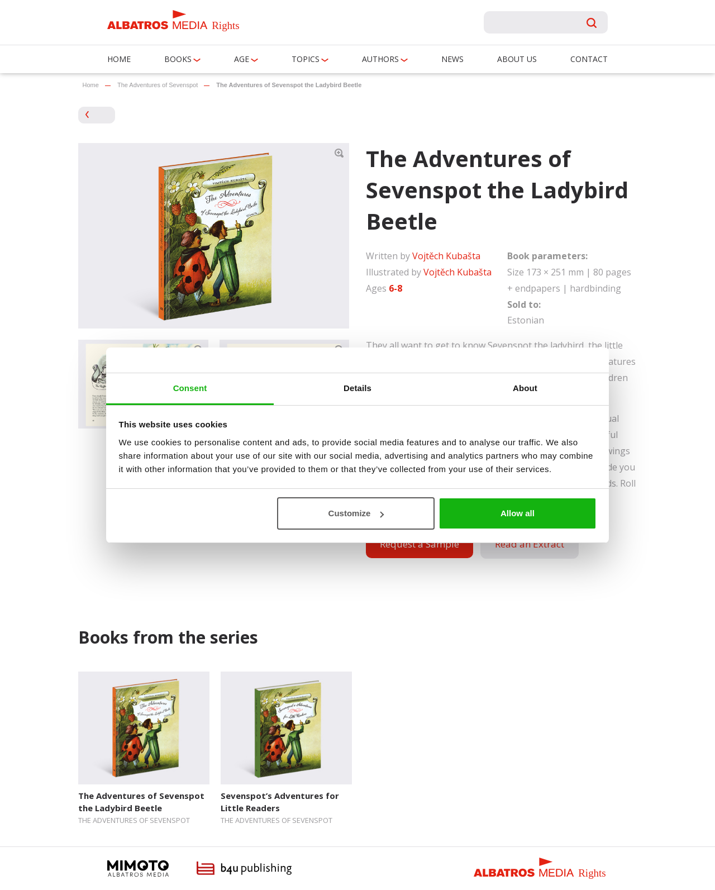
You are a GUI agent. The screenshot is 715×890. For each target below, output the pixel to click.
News (452, 59)
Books (178, 59)
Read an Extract (529, 543)
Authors (380, 59)
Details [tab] (357, 388)
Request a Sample (419, 543)
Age (241, 59)
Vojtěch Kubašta (446, 256)
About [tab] (525, 388)
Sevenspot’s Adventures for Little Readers (280, 801)
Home (119, 59)
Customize (356, 513)
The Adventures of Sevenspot (157, 85)
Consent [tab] (190, 388)
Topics (306, 59)
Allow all (517, 513)
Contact (589, 59)
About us (517, 59)
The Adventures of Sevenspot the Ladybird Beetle (141, 801)
